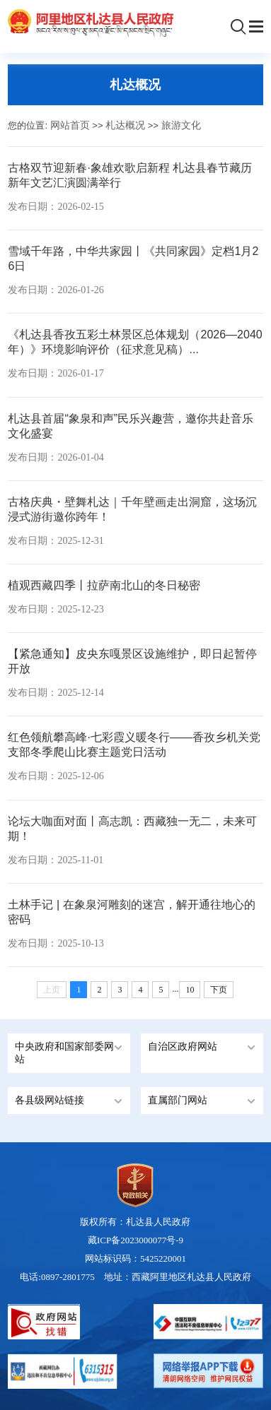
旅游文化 (181, 125)
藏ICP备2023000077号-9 (135, 1240)
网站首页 (70, 125)
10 (189, 990)
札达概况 (125, 125)
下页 (218, 990)
